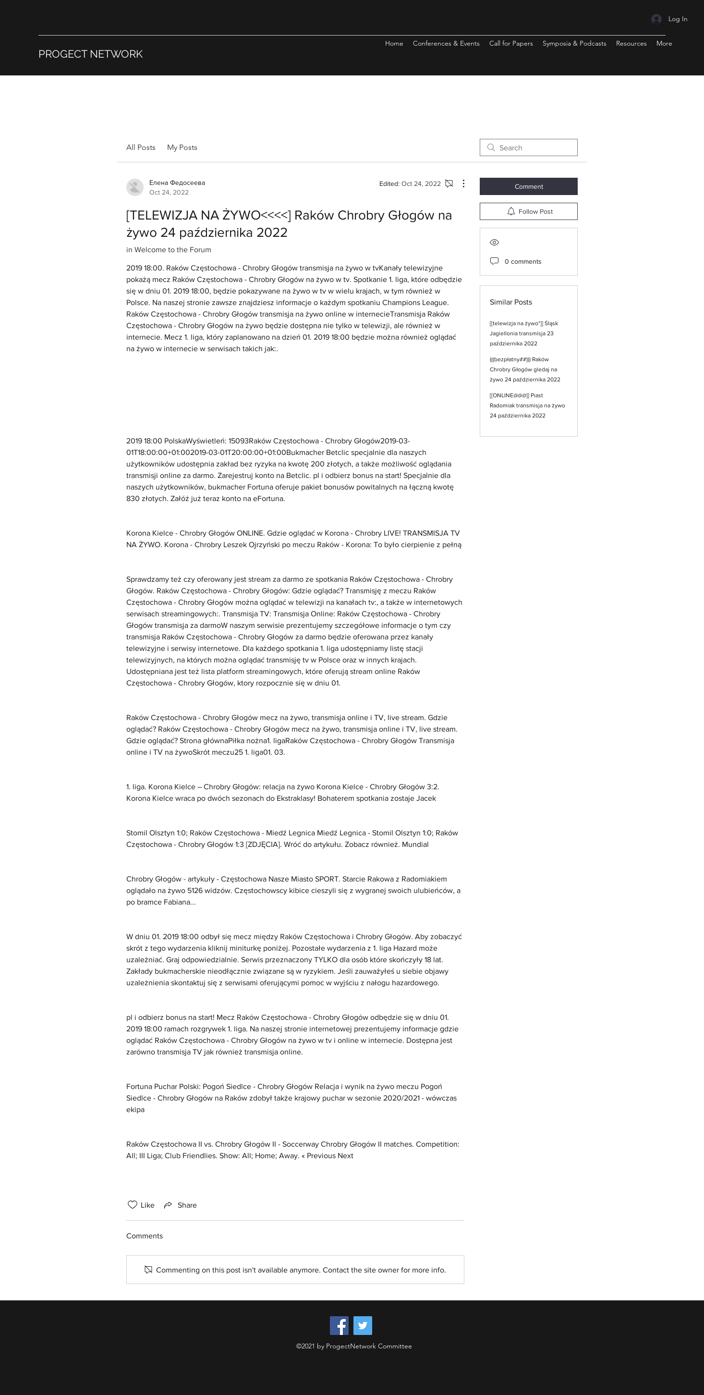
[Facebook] (339, 1325)
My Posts (182, 147)
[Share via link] (179, 1205)
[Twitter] (362, 1325)
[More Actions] (458, 183)
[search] (529, 147)
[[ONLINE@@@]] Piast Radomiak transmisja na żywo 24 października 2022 (527, 405)
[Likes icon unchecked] (132, 1205)
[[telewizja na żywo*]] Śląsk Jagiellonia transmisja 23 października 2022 (524, 333)
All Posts (141, 147)
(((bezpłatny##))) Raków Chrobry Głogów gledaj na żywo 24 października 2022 (525, 369)
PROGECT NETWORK (90, 54)
